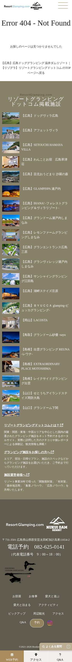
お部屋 (16, 596)
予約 (37, 622)
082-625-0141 (49, 547)
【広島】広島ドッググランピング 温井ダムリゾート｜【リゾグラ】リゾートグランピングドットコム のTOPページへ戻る (36, 68)
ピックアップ (17, 613)
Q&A (23, 622)
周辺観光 (39, 613)
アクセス (58, 613)
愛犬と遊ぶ (52, 596)
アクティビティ (48, 605)
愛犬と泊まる (22, 605)
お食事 (33, 596)
